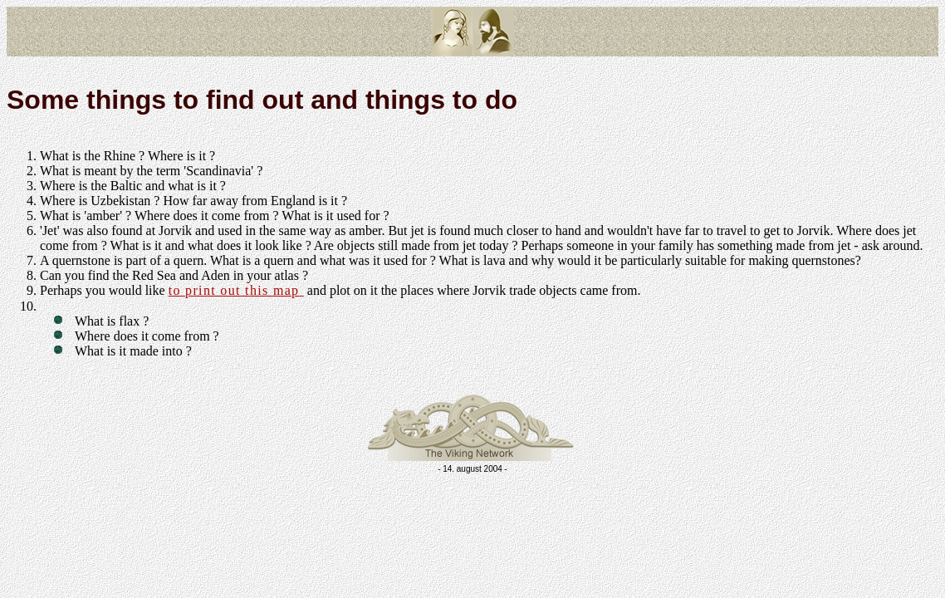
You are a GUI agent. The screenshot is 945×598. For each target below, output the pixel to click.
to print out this (236, 290)
